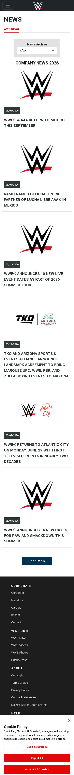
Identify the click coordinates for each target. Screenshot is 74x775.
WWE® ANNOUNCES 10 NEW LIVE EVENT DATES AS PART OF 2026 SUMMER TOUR (33, 279)
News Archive (37, 44)
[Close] (69, 723)
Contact (16, 622)
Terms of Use (19, 682)
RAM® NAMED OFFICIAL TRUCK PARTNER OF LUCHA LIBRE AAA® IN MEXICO (35, 200)
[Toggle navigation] (7, 6)
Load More (37, 561)
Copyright (17, 675)
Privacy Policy (20, 690)
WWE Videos (19, 645)
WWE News (18, 637)
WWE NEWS (11, 29)
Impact (15, 614)
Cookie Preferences (23, 697)
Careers (16, 607)
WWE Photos (19, 652)
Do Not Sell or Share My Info (29, 704)
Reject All (37, 761)
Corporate (17, 592)
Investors (17, 600)
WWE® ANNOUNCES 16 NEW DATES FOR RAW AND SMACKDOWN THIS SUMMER (35, 536)
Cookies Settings (37, 749)
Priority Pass (19, 660)
